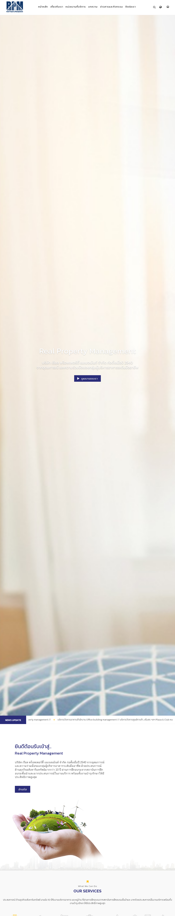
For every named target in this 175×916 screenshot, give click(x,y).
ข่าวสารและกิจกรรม (114, 7)
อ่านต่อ (29, 808)
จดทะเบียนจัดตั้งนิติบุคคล (136, 865)
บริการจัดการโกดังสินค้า (117, 865)
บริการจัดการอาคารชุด (12, 865)
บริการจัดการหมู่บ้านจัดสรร (30, 865)
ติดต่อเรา (135, 7)
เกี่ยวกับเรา (53, 7)
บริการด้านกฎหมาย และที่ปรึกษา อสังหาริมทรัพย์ (159, 866)
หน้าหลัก (38, 7)
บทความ (94, 7)
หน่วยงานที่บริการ (74, 7)
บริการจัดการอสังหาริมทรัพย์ (53, 865)
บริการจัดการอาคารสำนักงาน (76, 865)
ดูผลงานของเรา (87, 379)
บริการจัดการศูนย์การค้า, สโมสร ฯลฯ (97, 866)
